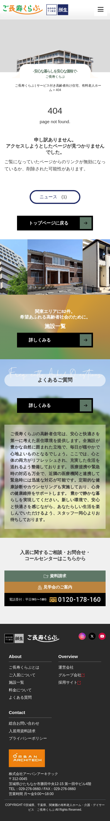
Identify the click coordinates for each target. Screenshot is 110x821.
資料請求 (55, 575)
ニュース (48, 196)
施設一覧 (16, 682)
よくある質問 (20, 697)
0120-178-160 (55, 599)
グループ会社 (71, 675)
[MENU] (100, 9)
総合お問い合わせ (24, 723)
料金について (20, 690)
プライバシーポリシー (28, 738)
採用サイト (69, 682)
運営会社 (66, 667)
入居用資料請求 (22, 731)
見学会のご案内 (55, 587)
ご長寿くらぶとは (24, 667)
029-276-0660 (30, 789)
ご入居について (22, 675)
